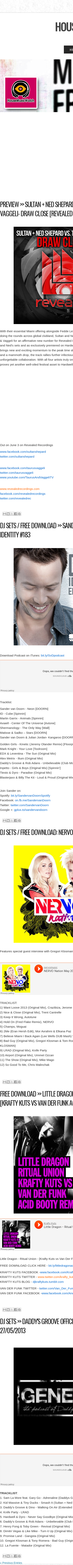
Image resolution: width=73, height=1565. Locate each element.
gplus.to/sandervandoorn (30, 809)
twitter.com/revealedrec (15, 498)
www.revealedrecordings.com (20, 488)
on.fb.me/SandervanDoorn (32, 800)
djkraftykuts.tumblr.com (48, 1281)
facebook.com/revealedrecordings (22, 493)
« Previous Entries (11, 1562)
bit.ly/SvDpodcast (52, 655)
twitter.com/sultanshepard (17, 456)
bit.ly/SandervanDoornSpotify (30, 795)
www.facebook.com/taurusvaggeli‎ (22, 468)
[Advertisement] (36, 160)
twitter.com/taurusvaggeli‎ (16, 472)
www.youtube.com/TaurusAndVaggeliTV (27, 477)
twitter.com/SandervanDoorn (30, 805)
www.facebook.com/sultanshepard (23, 451)
